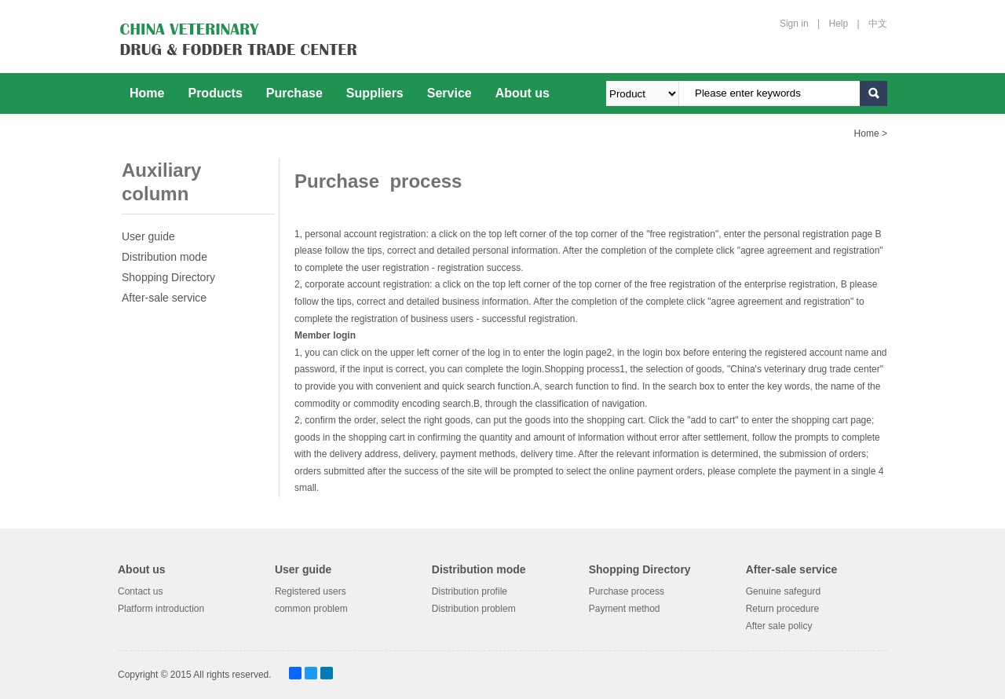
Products (215, 93)
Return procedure (782, 608)
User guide (148, 236)
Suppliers (375, 93)
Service (449, 93)
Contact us (140, 591)
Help (839, 23)
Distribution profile (469, 591)
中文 (877, 23)
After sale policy (779, 625)
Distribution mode (164, 257)
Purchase (294, 93)
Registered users (310, 591)
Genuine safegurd (783, 591)
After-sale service (164, 297)
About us (522, 93)
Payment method (624, 608)
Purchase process (626, 591)
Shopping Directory (168, 277)
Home (147, 93)
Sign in (794, 23)
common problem (311, 608)
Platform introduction (161, 608)
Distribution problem (474, 608)
